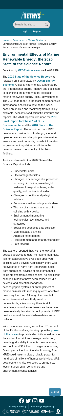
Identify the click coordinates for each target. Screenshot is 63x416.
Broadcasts (19, 40)
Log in (25, 31)
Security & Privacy (17, 406)
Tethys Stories (35, 40)
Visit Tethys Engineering (42, 406)
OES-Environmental (29, 70)
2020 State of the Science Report (29, 76)
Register (36, 31)
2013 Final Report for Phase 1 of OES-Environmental (30, 121)
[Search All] (31, 24)
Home (6, 40)
